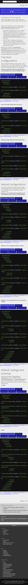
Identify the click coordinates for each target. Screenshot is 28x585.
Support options (6, 539)
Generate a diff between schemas (9, 574)
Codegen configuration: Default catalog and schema (15, 510)
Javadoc (4, 567)
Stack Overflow (5, 533)
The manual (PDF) (6, 566)
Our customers (5, 529)
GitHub (4, 532)
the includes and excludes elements (11, 35)
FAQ (4, 561)
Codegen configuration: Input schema (11, 511)
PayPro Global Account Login (8, 542)
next (26, 5)
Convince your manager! (7, 570)
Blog (26, 1)
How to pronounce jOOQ (7, 575)
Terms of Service (6, 553)
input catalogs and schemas (7, 27)
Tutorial (4, 562)
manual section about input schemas (9, 50)
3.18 (5, 12)
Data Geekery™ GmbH (14, 580)
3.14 (18, 12)
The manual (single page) (7, 563)
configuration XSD (8, 99)
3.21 (21, 10)
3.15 (15, 12)
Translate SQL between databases (9, 573)
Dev (12, 10)
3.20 (24, 10)
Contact (4, 540)
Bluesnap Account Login (7, 543)
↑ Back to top (14, 524)
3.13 (21, 12)
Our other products (6, 571)
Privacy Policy (5, 552)
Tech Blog (5, 530)
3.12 (24, 12)
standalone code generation (18, 99)
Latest (17, 10)
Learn (19, 1)
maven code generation (5, 100)
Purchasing (5, 551)
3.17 (8, 12)
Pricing (22, 1)
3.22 (14, 10)
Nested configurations (13, 184)
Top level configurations (9, 58)
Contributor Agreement (7, 555)
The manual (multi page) (7, 565)
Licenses (4, 549)
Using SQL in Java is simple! (8, 569)
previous (22, 5)
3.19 (2, 12)
